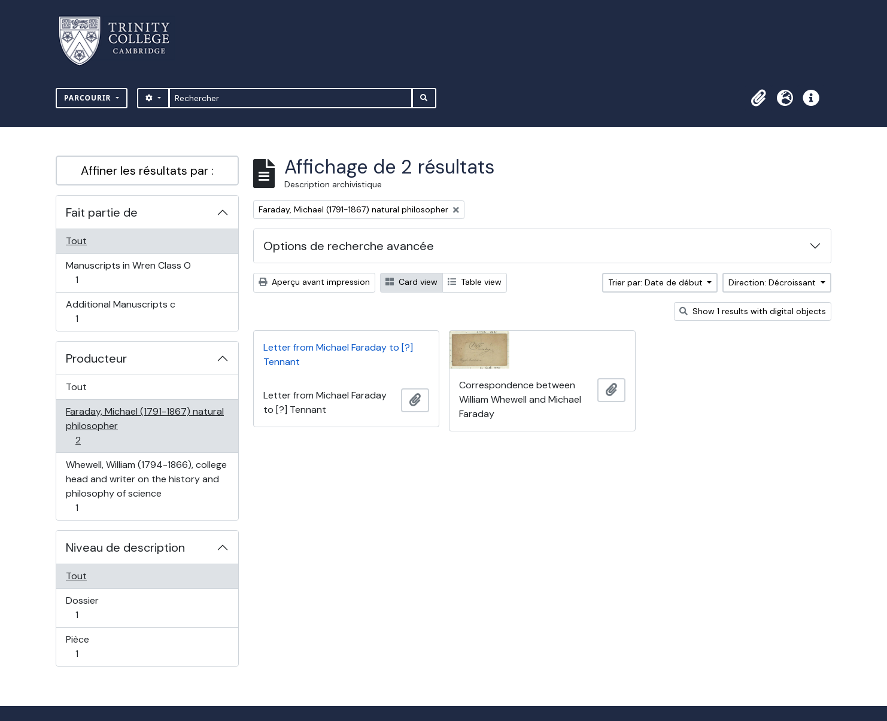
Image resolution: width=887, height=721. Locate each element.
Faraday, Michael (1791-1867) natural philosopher (144, 426)
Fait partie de (102, 212)
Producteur (96, 358)
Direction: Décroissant (773, 282)
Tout (76, 241)
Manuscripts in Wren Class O (128, 272)
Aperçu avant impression (314, 281)
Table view (475, 281)
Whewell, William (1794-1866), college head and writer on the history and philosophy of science (146, 486)
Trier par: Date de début (656, 282)
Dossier (89, 607)
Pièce (89, 646)
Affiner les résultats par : (147, 170)
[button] (758, 98)
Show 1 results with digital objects (752, 311)
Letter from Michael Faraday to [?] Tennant (338, 354)
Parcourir (89, 98)
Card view (411, 281)
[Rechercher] (290, 98)
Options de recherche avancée (348, 246)
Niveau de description (125, 547)
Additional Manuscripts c (120, 311)
